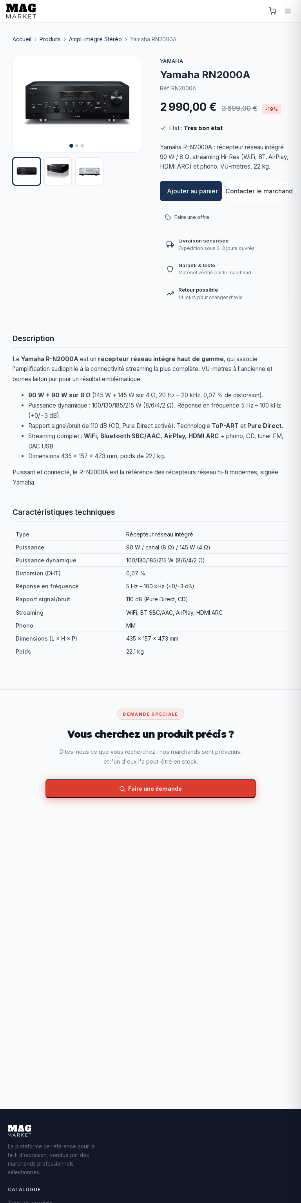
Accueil (22, 39)
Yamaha (171, 61)
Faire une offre (187, 217)
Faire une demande (150, 788)
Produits (50, 39)
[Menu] (288, 11)
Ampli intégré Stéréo (95, 39)
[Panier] (272, 11)
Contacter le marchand (257, 191)
